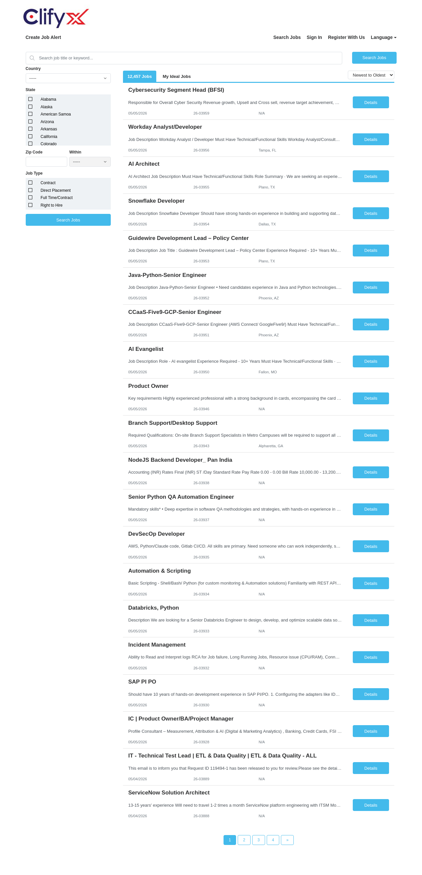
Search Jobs (287, 37)
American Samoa (56, 114)
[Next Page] (287, 840)
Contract (48, 183)
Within (75, 152)
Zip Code (34, 152)
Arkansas (49, 129)
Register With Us (346, 37)
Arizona (47, 121)
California (49, 136)
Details (370, 102)
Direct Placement (56, 190)
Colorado (49, 144)
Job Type (34, 173)
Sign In (314, 37)
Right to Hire (52, 205)
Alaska (46, 107)
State (30, 89)
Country (33, 68)
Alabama (48, 99)
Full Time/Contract (57, 197)
